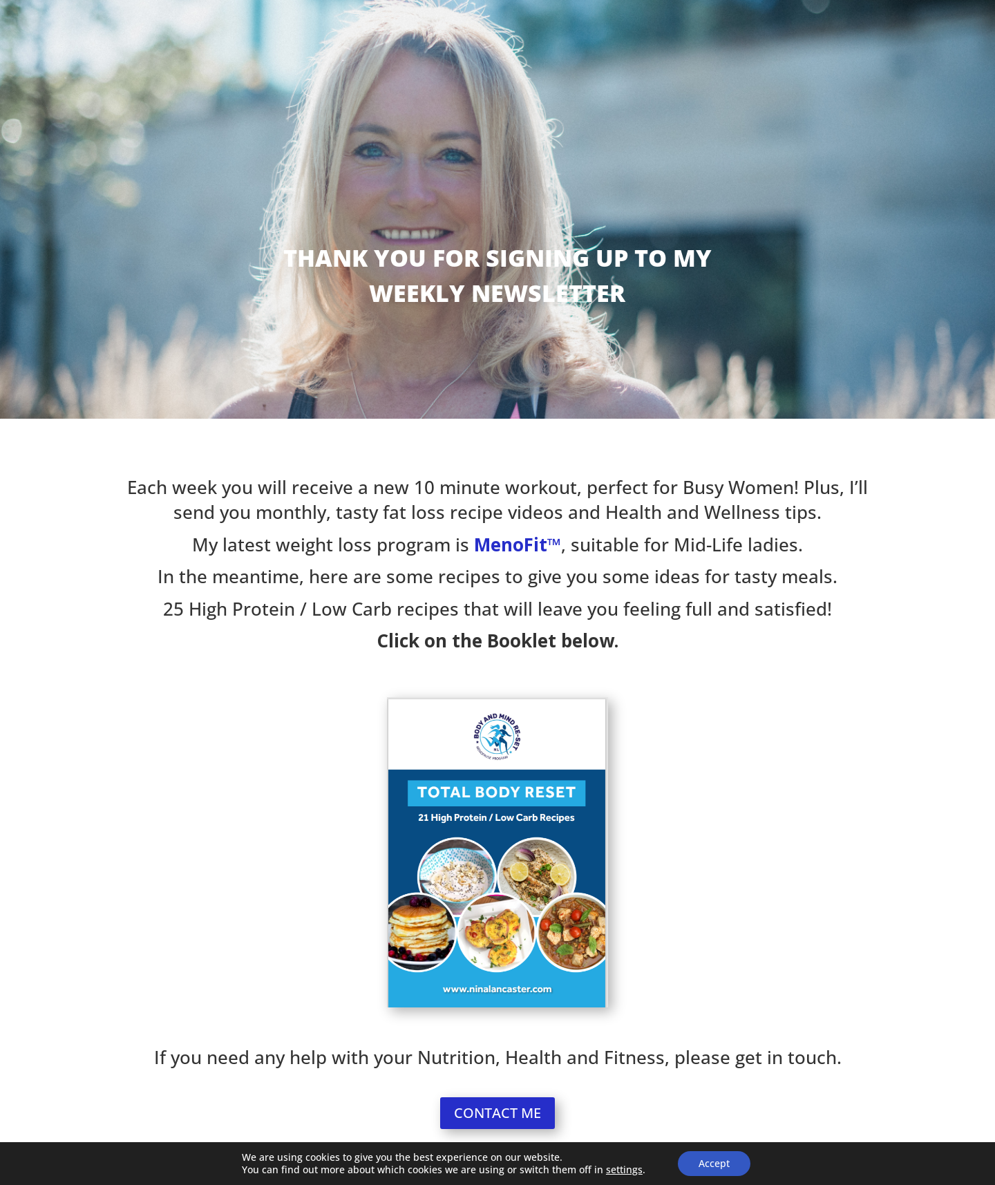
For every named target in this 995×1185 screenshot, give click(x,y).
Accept (714, 1163)
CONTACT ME (497, 1112)
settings (624, 1170)
